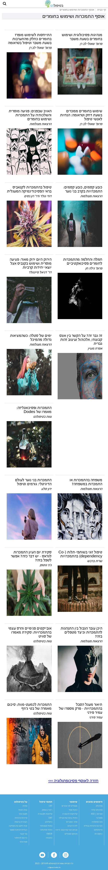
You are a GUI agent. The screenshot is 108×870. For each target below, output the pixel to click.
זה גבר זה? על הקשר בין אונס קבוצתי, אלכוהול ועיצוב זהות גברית (80, 342)
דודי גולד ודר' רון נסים (38, 198)
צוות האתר (22, 812)
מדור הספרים (71, 824)
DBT (50, 820)
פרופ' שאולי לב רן (91, 46)
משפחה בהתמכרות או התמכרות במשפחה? (86, 484)
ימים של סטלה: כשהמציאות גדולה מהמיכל (31, 340)
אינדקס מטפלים (71, 835)
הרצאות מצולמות (41, 126)
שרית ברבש (94, 563)
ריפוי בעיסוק (47, 812)
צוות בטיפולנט (42, 419)
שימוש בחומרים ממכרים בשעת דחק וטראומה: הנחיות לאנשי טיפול (81, 117)
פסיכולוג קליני (96, 812)
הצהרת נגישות (21, 824)
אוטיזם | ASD (96, 816)
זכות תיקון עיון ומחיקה (18, 828)
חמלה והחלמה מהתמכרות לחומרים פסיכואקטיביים (82, 264)
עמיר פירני (95, 719)
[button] (6, 5)
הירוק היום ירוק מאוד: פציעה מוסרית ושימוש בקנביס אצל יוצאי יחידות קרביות (31, 266)
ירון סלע (46, 491)
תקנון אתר (23, 816)
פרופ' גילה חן (93, 270)
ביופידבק (48, 824)
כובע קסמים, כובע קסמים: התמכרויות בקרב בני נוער (82, 191)
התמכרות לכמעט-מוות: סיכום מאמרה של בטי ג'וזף (29, 709)
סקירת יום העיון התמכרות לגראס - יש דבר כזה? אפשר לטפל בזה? (31, 558)
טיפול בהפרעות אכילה (68, 820)
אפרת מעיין (95, 351)
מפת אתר (23, 843)
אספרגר (99, 820)
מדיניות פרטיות (21, 820)
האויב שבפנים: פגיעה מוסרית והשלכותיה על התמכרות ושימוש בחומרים (30, 117)
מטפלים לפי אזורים (69, 808)
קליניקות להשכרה (69, 816)
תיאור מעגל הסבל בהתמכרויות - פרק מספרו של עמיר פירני (80, 711)
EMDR (49, 835)
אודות (25, 808)
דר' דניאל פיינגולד (40, 274)
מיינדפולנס (98, 832)
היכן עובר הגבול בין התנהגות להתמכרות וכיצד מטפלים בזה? (81, 635)
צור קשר (23, 835)
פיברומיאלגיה (97, 824)
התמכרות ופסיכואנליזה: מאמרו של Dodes (34, 412)
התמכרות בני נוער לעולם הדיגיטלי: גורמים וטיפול (33, 484)
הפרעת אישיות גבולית (93, 828)
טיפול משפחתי (46, 828)
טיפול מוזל (73, 812)
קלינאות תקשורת (45, 816)
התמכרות (98, 835)
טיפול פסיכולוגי (46, 832)
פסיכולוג (99, 808)
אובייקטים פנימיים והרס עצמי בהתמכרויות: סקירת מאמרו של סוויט (30, 635)
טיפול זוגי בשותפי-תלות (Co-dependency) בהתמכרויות (80, 556)
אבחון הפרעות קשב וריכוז (66, 832)
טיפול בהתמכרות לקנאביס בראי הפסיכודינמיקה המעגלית (29, 191)
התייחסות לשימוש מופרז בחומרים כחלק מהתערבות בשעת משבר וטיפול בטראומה (30, 41)
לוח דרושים (72, 828)
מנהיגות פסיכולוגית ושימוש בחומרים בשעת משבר (82, 39)
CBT (50, 808)
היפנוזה (49, 839)
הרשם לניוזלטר (20, 839)
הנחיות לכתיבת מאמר (18, 832)
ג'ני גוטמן (46, 567)
